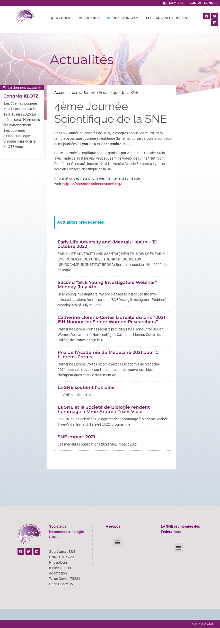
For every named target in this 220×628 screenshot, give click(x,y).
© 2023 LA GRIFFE (204, 624)
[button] (117, 542)
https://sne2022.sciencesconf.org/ (92, 184)
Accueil (60, 92)
